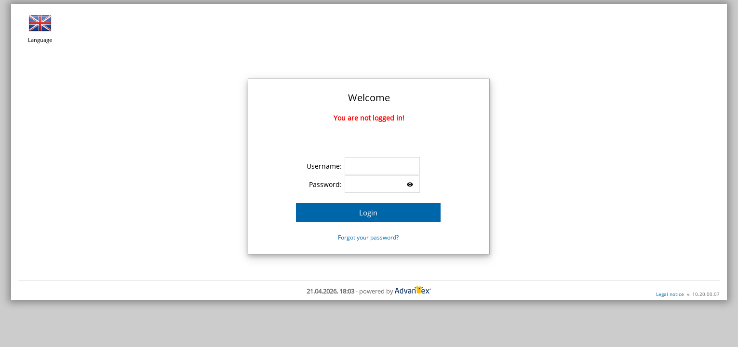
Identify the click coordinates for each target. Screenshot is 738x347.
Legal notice (670, 294)
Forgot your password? (368, 237)
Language (40, 27)
